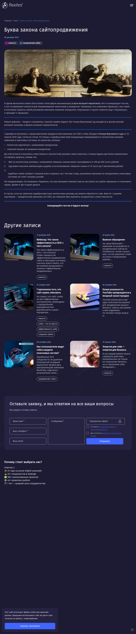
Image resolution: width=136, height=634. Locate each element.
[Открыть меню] (132, 5)
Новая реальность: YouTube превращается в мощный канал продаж (117, 292)
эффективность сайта (47, 329)
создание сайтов (45, 334)
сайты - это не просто (47, 324)
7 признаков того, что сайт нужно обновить (49, 291)
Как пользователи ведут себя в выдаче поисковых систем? (50, 349)
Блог (16, 21)
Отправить (106, 441)
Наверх (132, 629)
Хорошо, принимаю (30, 626)
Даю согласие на (107, 434)
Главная (8, 21)
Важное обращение (114, 239)
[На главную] (12, 5)
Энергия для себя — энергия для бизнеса (114, 348)
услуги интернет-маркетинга (85, 103)
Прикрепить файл (100, 421)
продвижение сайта (30, 43)
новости (10, 43)
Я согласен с (104, 428)
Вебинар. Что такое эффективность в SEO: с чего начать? (50, 242)
